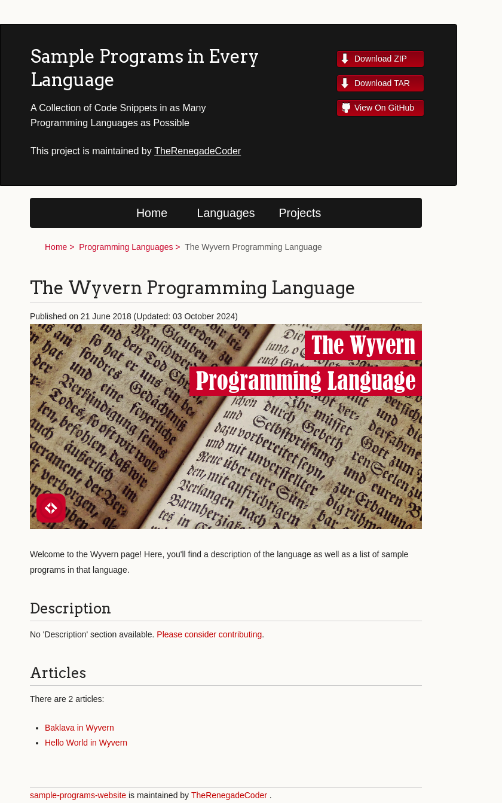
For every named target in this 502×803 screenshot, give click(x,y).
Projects (300, 212)
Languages (226, 212)
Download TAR (382, 83)
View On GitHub (384, 107)
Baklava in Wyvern (79, 727)
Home (151, 212)
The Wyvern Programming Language (253, 247)
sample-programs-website (78, 795)
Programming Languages (126, 247)
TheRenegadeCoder (197, 151)
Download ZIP (380, 58)
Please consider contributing (209, 634)
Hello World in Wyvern (86, 742)
